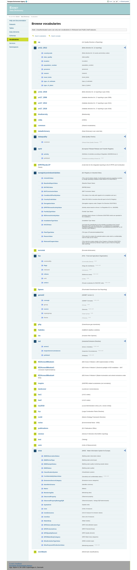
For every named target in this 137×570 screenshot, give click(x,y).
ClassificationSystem (51, 472)
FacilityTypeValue (49, 211)
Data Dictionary (25, 16)
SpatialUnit (47, 505)
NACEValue (47, 224)
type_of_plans (48, 85)
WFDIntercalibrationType (52, 525)
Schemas (12, 36)
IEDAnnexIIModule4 (46, 375)
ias (39, 336)
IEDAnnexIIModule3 (46, 367)
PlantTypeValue (49, 232)
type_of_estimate (49, 81)
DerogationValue (49, 203)
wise (40, 451)
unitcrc (46, 282)
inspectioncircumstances (52, 351)
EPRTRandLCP (44, 165)
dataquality (42, 137)
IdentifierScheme (49, 484)
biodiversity (43, 114)
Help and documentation (17, 20)
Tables (11, 28)
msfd (40, 417)
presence (47, 69)
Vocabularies (14, 39)
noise (40, 423)
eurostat (41, 250)
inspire (41, 383)
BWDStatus (47, 468)
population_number (50, 65)
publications (43, 428)
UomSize (47, 517)
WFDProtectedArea (50, 529)
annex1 (46, 346)
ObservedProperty (50, 496)
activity (46, 154)
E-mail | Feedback (15, 563)
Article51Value (48, 178)
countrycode (48, 53)
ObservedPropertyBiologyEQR (54, 500)
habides (41, 330)
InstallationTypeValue (51, 220)
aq (39, 42)
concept (46, 300)
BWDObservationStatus (51, 456)
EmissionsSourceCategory (52, 480)
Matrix (46, 488)
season (46, 73)
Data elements (14, 32)
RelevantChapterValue (51, 241)
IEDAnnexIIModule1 (46, 362)
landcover (42, 389)
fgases (41, 289)
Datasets (12, 24)
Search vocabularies (40, 36)
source (46, 309)
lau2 (40, 400)
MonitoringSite (49, 492)
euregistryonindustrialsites (49, 173)
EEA (18, 1)
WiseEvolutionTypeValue (52, 541)
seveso (41, 434)
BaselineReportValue (51, 183)
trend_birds (47, 77)
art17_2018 (42, 109)
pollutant (47, 355)
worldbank (42, 552)
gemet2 (41, 295)
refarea (46, 274)
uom (40, 445)
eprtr (40, 149)
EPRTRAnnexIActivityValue (53, 207)
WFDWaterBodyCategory (52, 537)
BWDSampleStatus (50, 464)
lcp (39, 411)
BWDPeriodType (49, 460)
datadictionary (44, 131)
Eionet (17, 16)
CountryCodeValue (50, 199)
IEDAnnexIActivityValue (51, 215)
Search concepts (55, 36)
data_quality (48, 57)
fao (39, 256)
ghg (39, 324)
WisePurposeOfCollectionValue (54, 545)
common (41, 125)
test (39, 439)
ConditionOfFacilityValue (52, 195)
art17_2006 (42, 97)
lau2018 (41, 406)
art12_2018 (42, 92)
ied (39, 341)
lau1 (40, 394)
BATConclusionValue (51, 191)
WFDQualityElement (50, 533)
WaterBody (47, 521)
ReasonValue (48, 236)
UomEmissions (49, 513)
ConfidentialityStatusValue (52, 476)
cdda (40, 120)
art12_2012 (42, 48)
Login (110, 1)
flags (45, 265)
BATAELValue (48, 187)
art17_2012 (42, 103)
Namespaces (13, 47)
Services (12, 43)
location (46, 61)
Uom (45, 509)
